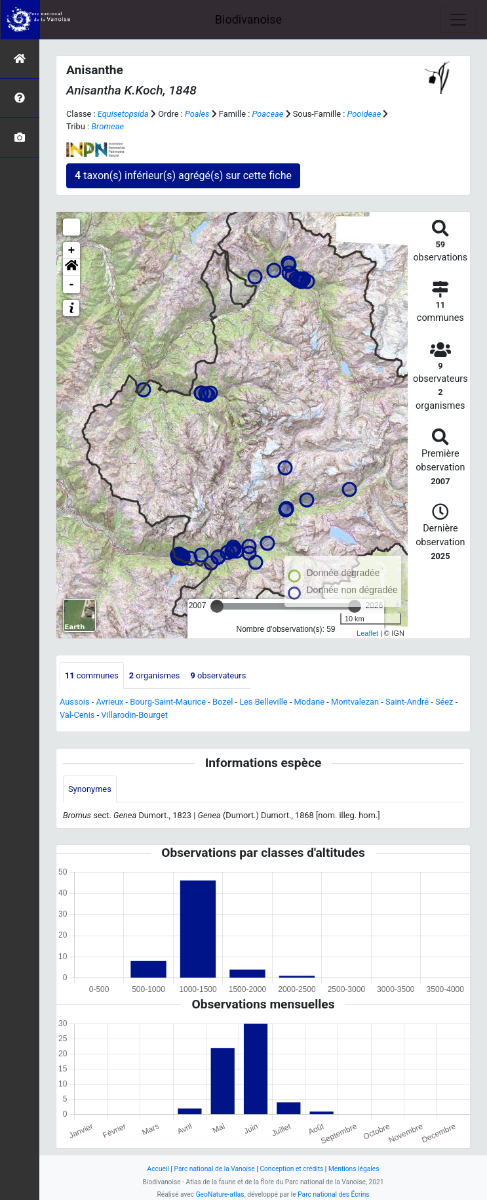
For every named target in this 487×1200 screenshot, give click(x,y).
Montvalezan (355, 702)
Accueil (158, 1169)
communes (92, 675)
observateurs (218, 675)
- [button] (71, 285)
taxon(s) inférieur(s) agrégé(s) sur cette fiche (183, 175)
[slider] (217, 606)
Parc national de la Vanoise (214, 1169)
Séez (444, 702)
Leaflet (367, 633)
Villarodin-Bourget (134, 715)
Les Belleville (263, 702)
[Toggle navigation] (458, 20)
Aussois (75, 702)
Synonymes (89, 789)
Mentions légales (354, 1169)
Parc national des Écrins (333, 1194)
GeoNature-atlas (220, 1194)
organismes (154, 675)
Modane (309, 702)
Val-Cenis (77, 715)
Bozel (222, 702)
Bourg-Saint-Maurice (168, 702)
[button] (71, 267)
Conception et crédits (291, 1169)
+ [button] (71, 251)
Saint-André (407, 702)
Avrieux (109, 702)
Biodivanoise (248, 19)
